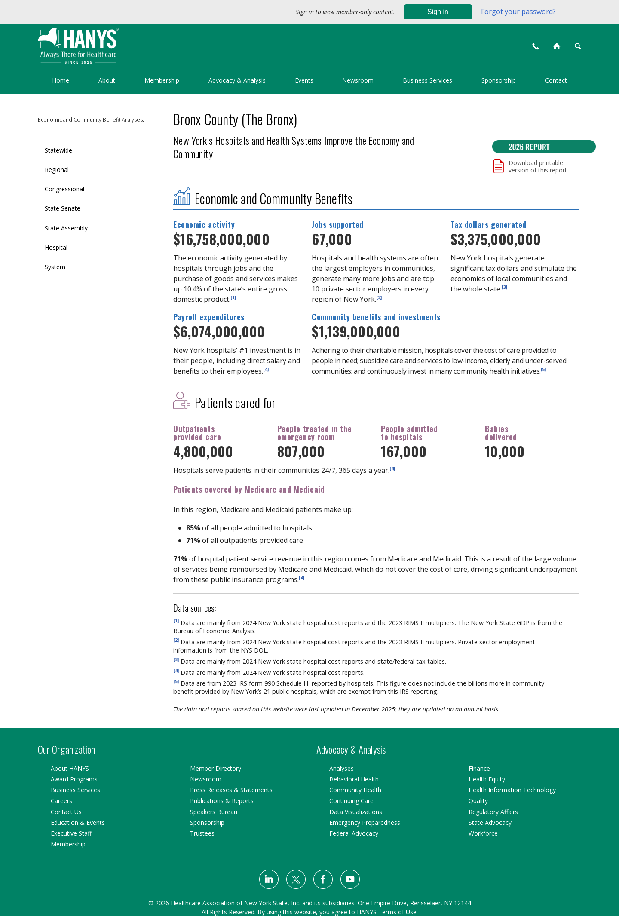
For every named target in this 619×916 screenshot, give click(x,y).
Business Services (427, 80)
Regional (57, 169)
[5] (543, 369)
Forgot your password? (518, 11)
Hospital (56, 247)
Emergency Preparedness (364, 822)
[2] (379, 297)
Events (304, 80)
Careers (61, 801)
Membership (161, 80)
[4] (266, 369)
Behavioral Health (354, 779)
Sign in (437, 11)
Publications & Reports (222, 801)
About (106, 80)
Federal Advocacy (353, 833)
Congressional (64, 189)
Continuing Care (351, 801)
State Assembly (66, 228)
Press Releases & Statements (231, 790)
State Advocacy (490, 822)
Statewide (58, 150)
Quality (478, 801)
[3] (504, 286)
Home (60, 80)
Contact (556, 80)
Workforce (483, 833)
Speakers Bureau (213, 812)
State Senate (62, 208)
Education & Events (78, 822)
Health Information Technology (512, 790)
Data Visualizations (355, 812)
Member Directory (215, 768)
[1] (233, 297)
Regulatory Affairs (493, 812)
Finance (479, 768)
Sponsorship (498, 80)
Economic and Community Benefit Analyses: (91, 119)
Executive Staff (71, 833)
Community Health (355, 790)
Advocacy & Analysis (237, 80)
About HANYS (70, 768)
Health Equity (487, 779)
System (55, 267)
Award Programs (74, 779)
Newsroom (358, 80)
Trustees (202, 833)
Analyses (341, 768)
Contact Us (66, 812)
